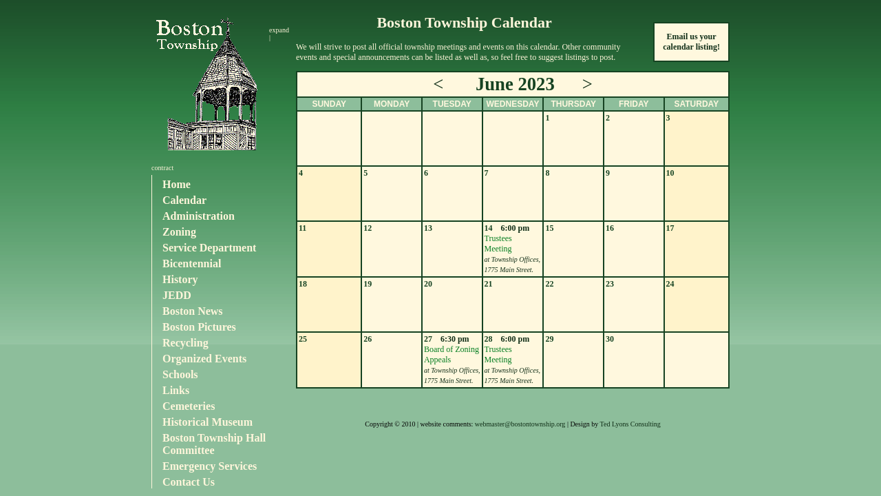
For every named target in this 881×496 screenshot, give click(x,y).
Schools (180, 374)
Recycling (185, 343)
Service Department (209, 248)
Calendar (184, 200)
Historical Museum (207, 422)
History (180, 279)
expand (279, 30)
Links (175, 390)
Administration (198, 216)
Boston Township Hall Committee (214, 444)
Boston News (192, 311)
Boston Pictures (199, 327)
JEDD (176, 295)
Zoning (179, 232)
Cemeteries (188, 406)
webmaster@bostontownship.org (520, 424)
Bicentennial (191, 263)
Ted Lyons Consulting (630, 424)
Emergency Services (209, 466)
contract (162, 168)
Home (176, 184)
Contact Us (188, 482)
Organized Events (204, 358)
